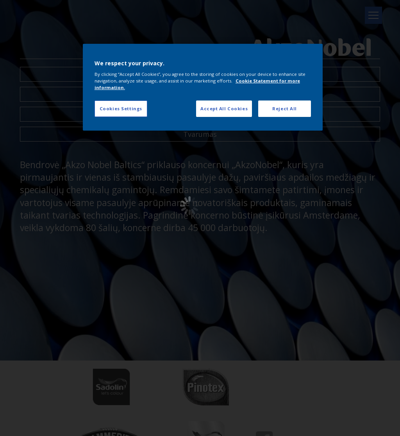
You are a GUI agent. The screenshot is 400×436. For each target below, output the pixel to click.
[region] (203, 87)
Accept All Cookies (224, 108)
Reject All (284, 108)
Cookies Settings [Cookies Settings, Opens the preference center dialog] (121, 108)
